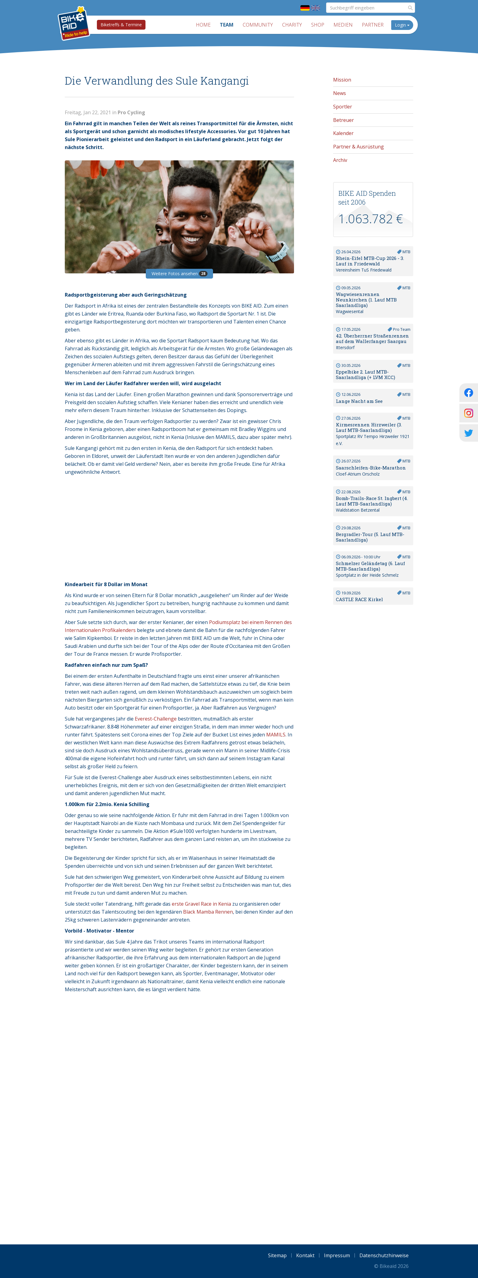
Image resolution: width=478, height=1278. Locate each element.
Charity (292, 24)
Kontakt (305, 1255)
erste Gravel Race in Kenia (201, 903)
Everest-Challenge (156, 718)
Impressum (337, 1255)
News (339, 93)
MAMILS (275, 734)
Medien (343, 24)
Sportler (342, 106)
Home (203, 24)
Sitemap (277, 1255)
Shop (317, 24)
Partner (373, 24)
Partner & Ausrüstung (358, 146)
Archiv (340, 160)
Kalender (343, 133)
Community (258, 24)
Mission (342, 79)
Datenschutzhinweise (384, 1255)
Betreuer (343, 120)
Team (226, 24)
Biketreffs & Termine (121, 24)
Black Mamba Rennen (208, 911)
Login (402, 25)
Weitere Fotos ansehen (180, 273)
